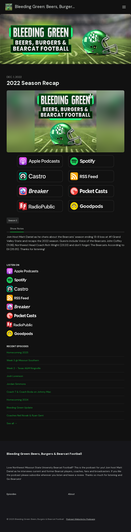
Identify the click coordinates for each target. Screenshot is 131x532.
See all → (12, 423)
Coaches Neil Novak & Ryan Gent (25, 415)
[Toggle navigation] (124, 7)
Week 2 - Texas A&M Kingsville (24, 368)
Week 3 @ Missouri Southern (23, 360)
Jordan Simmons (16, 383)
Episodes (11, 494)
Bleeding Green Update (20, 407)
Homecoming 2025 (17, 352)
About (71, 494)
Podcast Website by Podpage (80, 519)
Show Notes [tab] (17, 228)
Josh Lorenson (15, 376)
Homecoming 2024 (17, 399)
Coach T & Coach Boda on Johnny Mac (29, 391)
